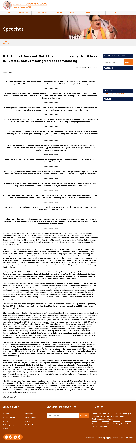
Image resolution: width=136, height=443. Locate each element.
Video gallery (9, 423)
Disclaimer (99, 436)
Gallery (87, 13)
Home (9, 13)
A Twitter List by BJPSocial (113, 92)
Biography (23, 13)
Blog (99, 13)
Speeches (58, 13)
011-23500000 (101, 425)
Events (73, 13)
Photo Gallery (10, 416)
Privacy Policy (88, 436)
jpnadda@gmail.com (105, 418)
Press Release (41, 13)
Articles (7, 420)
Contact (113, 13)
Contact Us (29, 423)
